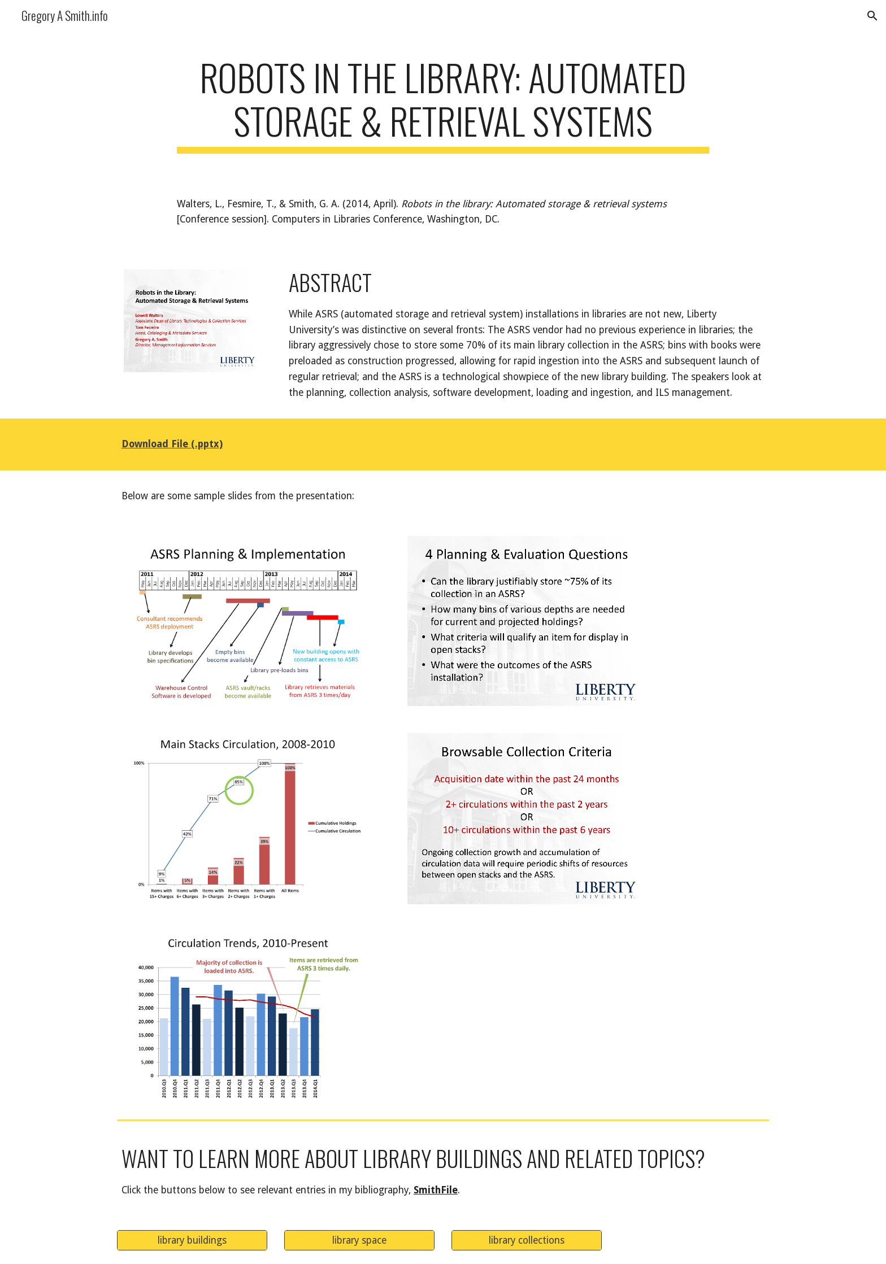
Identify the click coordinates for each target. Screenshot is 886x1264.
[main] (442, 104)
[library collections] (526, 1240)
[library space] (359, 1240)
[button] (872, 15)
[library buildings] (192, 1240)
